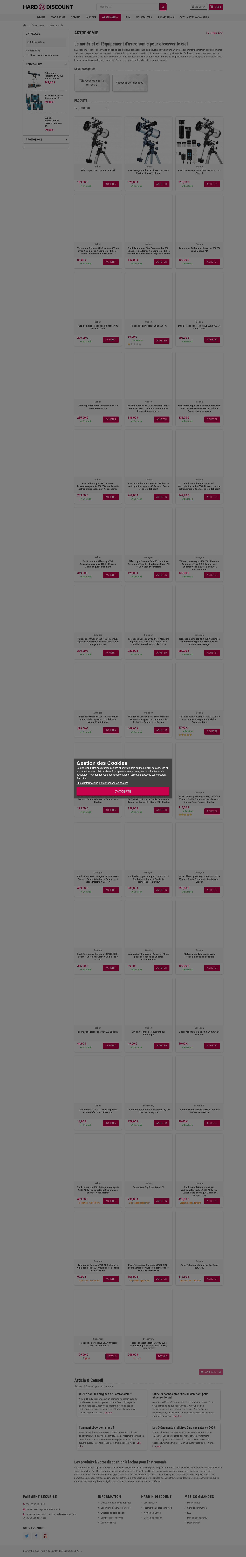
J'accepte (123, 791)
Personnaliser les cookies (113, 782)
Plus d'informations (87, 782)
